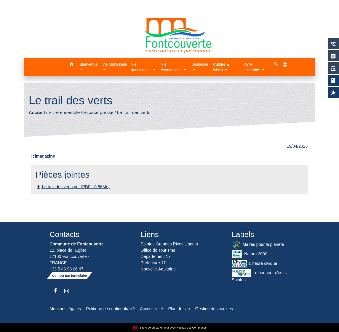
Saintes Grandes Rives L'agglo (169, 244)
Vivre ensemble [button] (252, 67)
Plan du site (179, 308)
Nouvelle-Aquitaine (158, 269)
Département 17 (156, 256)
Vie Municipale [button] (114, 64)
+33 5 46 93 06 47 (66, 269)
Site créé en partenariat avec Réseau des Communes (170, 327)
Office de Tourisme (158, 250)
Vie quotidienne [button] (141, 67)
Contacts (65, 234)
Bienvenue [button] (89, 64)
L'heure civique (254, 263)
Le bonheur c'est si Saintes (260, 275)
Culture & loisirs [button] (221, 67)
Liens (150, 234)
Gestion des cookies (214, 308)
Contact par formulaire (69, 275)
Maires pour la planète (258, 244)
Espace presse (98, 112)
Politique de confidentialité (110, 308)
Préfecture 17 (153, 262)
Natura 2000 (249, 254)
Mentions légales (65, 308)
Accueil (37, 112)
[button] (71, 64)
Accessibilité (151, 308)
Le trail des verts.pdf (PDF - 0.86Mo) (73, 187)
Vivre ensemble (64, 112)
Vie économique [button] (172, 67)
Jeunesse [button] (200, 64)
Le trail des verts (133, 112)
